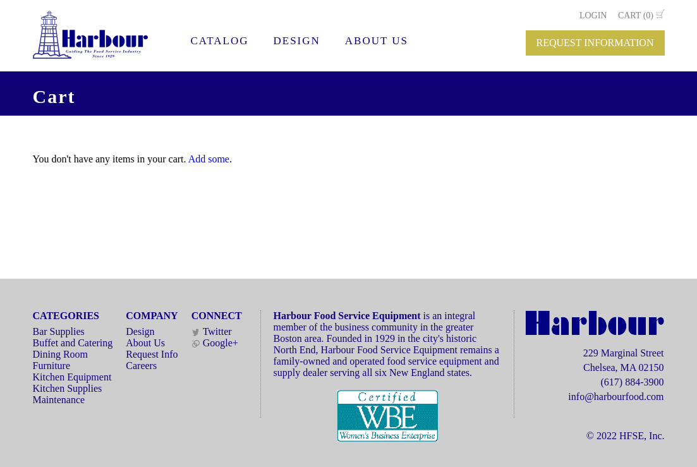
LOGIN (593, 15)
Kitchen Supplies (67, 388)
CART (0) (635, 15)
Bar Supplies (59, 331)
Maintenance (59, 399)
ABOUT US (376, 41)
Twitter (211, 331)
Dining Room (60, 354)
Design (140, 331)
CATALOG (220, 41)
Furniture (52, 365)
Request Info (152, 354)
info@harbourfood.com (616, 396)
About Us (145, 342)
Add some (208, 159)
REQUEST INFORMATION (595, 42)
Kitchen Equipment (72, 377)
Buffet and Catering (73, 342)
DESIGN (296, 41)
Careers (141, 365)
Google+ (214, 342)
